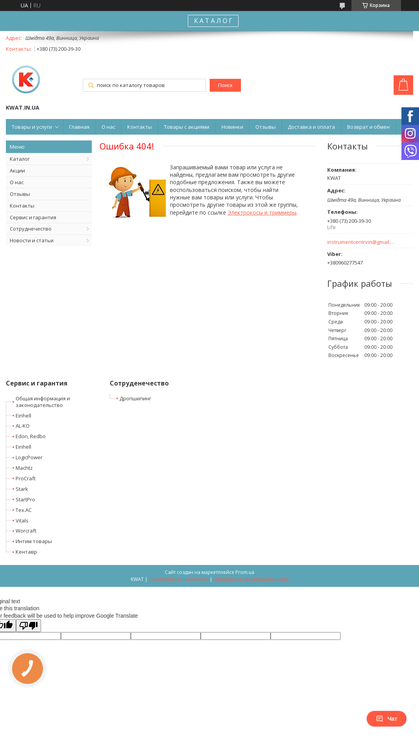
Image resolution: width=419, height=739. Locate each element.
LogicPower (29, 457)
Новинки (232, 126)
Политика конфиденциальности (251, 579)
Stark (22, 488)
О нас (108, 126)
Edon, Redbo (31, 436)
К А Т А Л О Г (213, 20)
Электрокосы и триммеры (262, 212)
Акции (17, 170)
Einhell (23, 415)
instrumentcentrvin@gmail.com (361, 242)
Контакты (139, 126)
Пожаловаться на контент (179, 579)
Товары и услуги (32, 126)
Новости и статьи (31, 240)
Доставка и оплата (311, 126)
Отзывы (265, 126)
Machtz (24, 467)
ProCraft (26, 478)
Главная (79, 126)
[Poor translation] (28, 625)
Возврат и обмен (368, 126)
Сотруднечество (31, 228)
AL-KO (23, 425)
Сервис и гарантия (33, 217)
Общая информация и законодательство (43, 402)
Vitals (22, 520)
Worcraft (26, 530)
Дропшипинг (135, 398)
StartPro (25, 499)
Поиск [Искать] (225, 85)
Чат (386, 718)
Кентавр (26, 551)
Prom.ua (244, 572)
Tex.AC (24, 509)
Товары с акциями (186, 126)
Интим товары (34, 541)
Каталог (20, 158)
